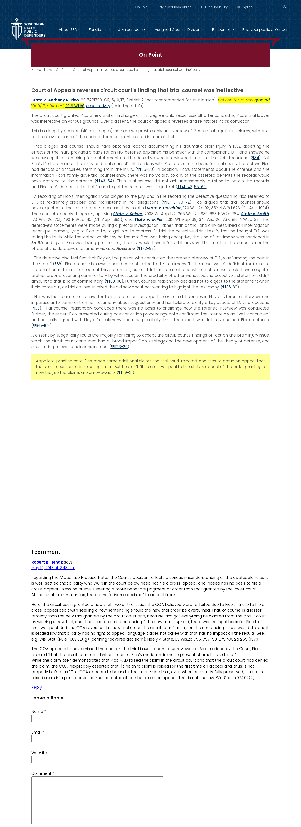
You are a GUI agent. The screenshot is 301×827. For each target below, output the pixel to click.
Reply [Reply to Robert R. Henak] (36, 687)
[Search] (284, 6)
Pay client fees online (175, 7)
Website (39, 753)
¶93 (36, 308)
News (48, 69)
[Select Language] (249, 7)
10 (174, 202)
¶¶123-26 (119, 346)
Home (36, 69)
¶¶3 (166, 202)
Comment (42, 773)
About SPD (68, 29)
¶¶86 (226, 287)
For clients (97, 29)
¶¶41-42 (184, 187)
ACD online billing (214, 7)
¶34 (255, 158)
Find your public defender (265, 29)
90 (119, 281)
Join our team (130, 29)
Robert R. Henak (47, 562)
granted (262, 100)
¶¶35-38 (145, 169)
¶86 (57, 264)
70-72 (184, 202)
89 (235, 287)
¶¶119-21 (125, 372)
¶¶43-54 (104, 181)
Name (38, 711)
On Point (142, 7)
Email (37, 732)
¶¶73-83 (146, 248)
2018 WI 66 (74, 106)
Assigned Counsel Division (177, 29)
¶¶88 (110, 281)
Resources (221, 29)
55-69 (200, 187)
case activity (98, 106)
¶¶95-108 (41, 325)
